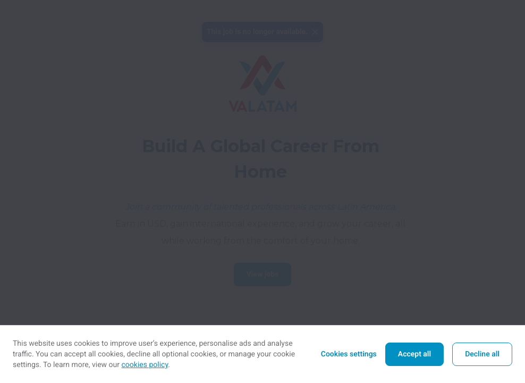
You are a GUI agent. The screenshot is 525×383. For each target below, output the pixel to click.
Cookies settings (349, 354)
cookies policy (145, 365)
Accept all (414, 354)
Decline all (482, 354)
